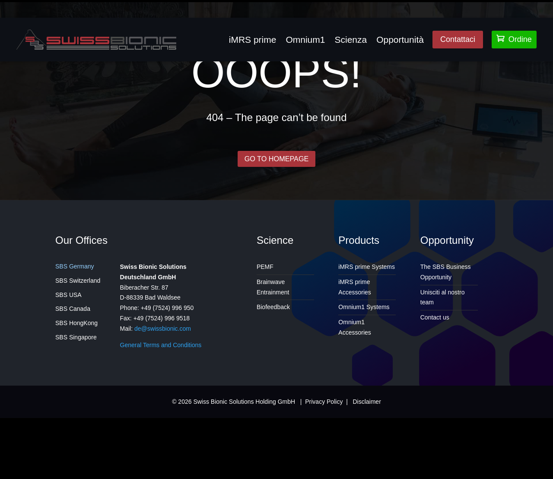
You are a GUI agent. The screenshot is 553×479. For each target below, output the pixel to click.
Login (498, 5)
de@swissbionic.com (162, 389)
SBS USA (68, 355)
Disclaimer (367, 462)
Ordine (514, 39)
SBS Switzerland (77, 341)
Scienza (350, 40)
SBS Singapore (76, 398)
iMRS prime (252, 40)
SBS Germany (74, 327)
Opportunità (400, 40)
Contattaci (457, 39)
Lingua (471, 5)
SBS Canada (72, 370)
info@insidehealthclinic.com (187, 5)
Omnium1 (305, 40)
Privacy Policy (324, 462)
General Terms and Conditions (161, 405)
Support (528, 5)
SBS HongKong (76, 383)
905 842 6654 (274, 5)
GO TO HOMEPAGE (276, 218)
